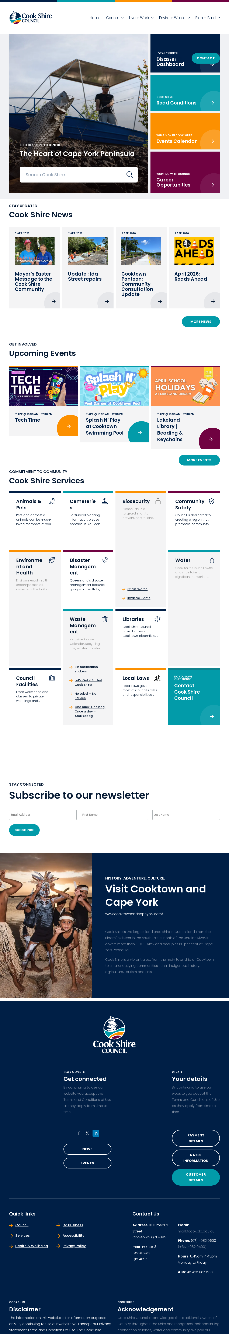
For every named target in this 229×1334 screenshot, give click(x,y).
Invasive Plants (138, 598)
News (87, 1149)
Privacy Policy (74, 1245)
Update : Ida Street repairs (85, 276)
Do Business (171, 58)
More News (200, 321)
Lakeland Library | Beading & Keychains (170, 430)
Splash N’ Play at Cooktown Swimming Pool (105, 426)
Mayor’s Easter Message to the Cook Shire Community (33, 282)
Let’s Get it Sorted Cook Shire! (88, 682)
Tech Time (27, 420)
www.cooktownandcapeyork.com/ (134, 914)
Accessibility (73, 1235)
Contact (206, 58)
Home (95, 17)
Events (87, 1163)
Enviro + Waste (172, 17)
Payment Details (195, 1138)
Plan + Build (205, 17)
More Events (199, 460)
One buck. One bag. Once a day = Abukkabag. (90, 711)
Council (112, 17)
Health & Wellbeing (31, 1245)
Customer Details (196, 1177)
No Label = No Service (85, 695)
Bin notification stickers (86, 669)
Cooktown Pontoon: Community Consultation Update (137, 284)
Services (22, 1235)
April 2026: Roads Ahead (190, 276)
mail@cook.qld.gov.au (196, 1231)
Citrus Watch (137, 589)
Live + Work (139, 17)
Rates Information (195, 1158)
